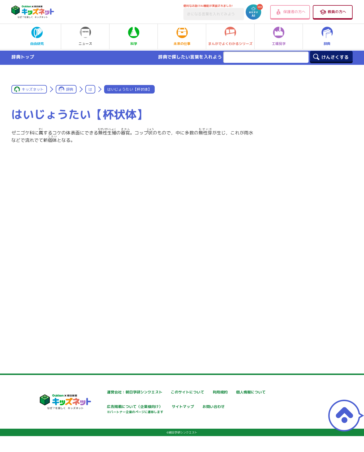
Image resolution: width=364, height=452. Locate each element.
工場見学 (279, 36)
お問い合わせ (101, 427)
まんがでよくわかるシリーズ (230, 36)
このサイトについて (175, 392)
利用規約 (234, 392)
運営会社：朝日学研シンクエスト (119, 392)
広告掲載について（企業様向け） (187, 410)
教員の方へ (332, 12)
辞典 (327, 36)
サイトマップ (238, 407)
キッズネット (33, 89)
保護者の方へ (290, 12)
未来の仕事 (182, 36)
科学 (133, 36)
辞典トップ (22, 57)
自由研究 (37, 36)
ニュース (85, 36)
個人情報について (105, 407)
